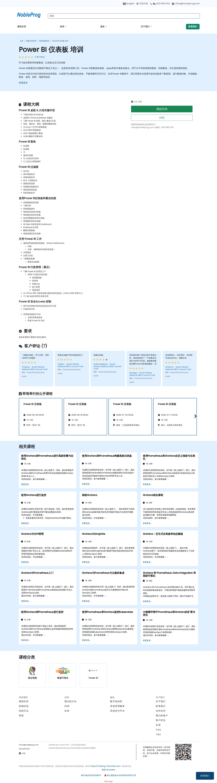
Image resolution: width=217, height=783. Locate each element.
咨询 (62, 26)
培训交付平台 (117, 710)
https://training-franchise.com (106, 766)
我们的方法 (70, 701)
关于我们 (145, 26)
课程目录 (21, 26)
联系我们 (205, 775)
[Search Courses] (124, 16)
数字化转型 (116, 701)
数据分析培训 (31, 41)
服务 (102, 26)
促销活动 (24, 706)
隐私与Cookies (108, 769)
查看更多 (23, 82)
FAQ (158, 729)
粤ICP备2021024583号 (91, 775)
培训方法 (24, 710)
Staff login (108, 781)
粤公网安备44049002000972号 (121, 775)
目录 (66, 710)
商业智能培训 (44, 41)
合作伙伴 (161, 710)
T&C (158, 734)
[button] (195, 416)
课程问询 (161, 109)
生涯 (158, 725)
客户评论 (161, 720)
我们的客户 (162, 715)
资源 (21, 715)
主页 (21, 41)
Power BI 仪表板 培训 (60, 41)
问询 (161, 117)
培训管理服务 (117, 706)
